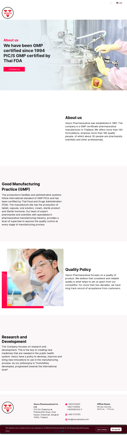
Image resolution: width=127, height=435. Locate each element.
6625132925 (74, 404)
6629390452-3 (75, 409)
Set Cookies (102, 429)
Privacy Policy (75, 428)
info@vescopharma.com (78, 419)
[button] (111, 3)
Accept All (116, 429)
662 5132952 (74, 407)
